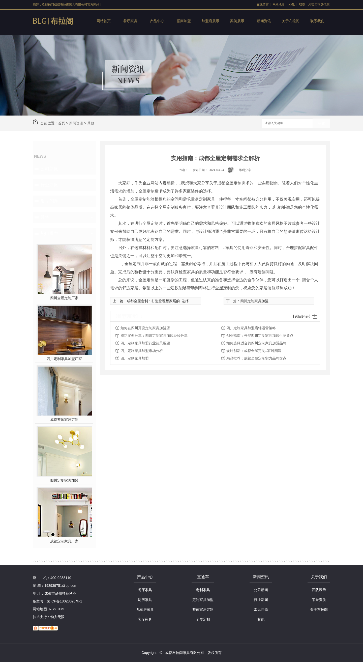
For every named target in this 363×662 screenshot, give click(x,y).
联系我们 (317, 21)
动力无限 (57, 617)
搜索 (321, 123)
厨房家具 (145, 600)
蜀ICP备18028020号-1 (64, 601)
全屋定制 (203, 619)
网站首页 (104, 21)
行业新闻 (49, 184)
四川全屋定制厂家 (64, 298)
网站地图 (279, 4)
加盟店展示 (210, 21)
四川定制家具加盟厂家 (64, 359)
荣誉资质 (319, 600)
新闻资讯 (264, 21)
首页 (61, 123)
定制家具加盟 (203, 600)
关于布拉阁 (290, 21)
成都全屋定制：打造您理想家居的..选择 (158, 301)
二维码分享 (243, 170)
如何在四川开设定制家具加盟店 (145, 328)
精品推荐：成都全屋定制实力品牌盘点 (256, 358)
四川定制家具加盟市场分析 (141, 351)
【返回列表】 (301, 316)
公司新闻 (49, 168)
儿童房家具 (145, 610)
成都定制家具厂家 (64, 541)
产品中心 (157, 21)
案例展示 (237, 21)
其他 (90, 123)
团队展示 (319, 590)
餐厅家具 (130, 21)
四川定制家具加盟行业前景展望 (145, 343)
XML (292, 4)
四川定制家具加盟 (64, 480)
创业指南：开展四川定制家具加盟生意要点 (259, 336)
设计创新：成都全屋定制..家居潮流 (253, 351)
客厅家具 (145, 619)
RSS (302, 4)
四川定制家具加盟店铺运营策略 (251, 328)
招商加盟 (184, 21)
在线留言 (263, 4)
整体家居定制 (203, 610)
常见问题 (49, 201)
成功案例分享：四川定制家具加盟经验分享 (154, 336)
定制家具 (203, 590)
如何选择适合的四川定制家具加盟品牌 (256, 343)
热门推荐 (49, 233)
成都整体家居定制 (64, 420)
